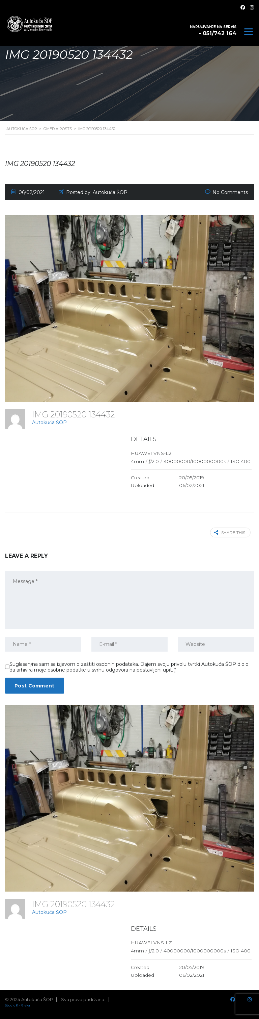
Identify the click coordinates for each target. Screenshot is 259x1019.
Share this (229, 532)
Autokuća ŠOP (49, 422)
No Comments (230, 192)
